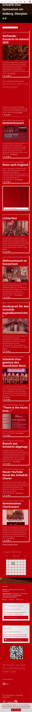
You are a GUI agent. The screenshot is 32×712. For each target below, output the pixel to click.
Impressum (4, 1)
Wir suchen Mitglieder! (11, 208)
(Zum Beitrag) (11, 73)
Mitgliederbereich (24, 1)
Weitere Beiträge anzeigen (10, 544)
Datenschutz (11, 1)
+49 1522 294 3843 (16, 595)
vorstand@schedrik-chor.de (9, 597)
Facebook (12, 599)
